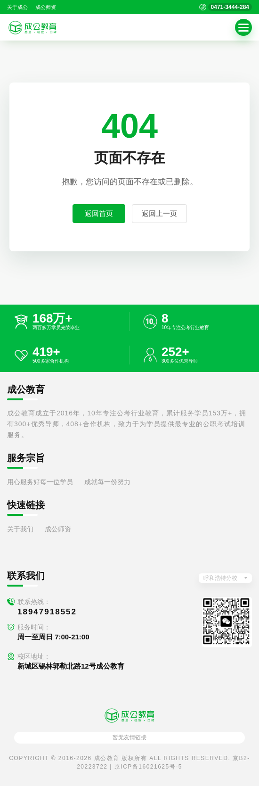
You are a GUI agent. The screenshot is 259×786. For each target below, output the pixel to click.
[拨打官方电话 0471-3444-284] (225, 7)
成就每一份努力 (107, 482)
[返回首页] (32, 27)
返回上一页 (159, 213)
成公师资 (45, 7)
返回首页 (99, 213)
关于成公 (17, 7)
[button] (243, 27)
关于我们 (20, 529)
